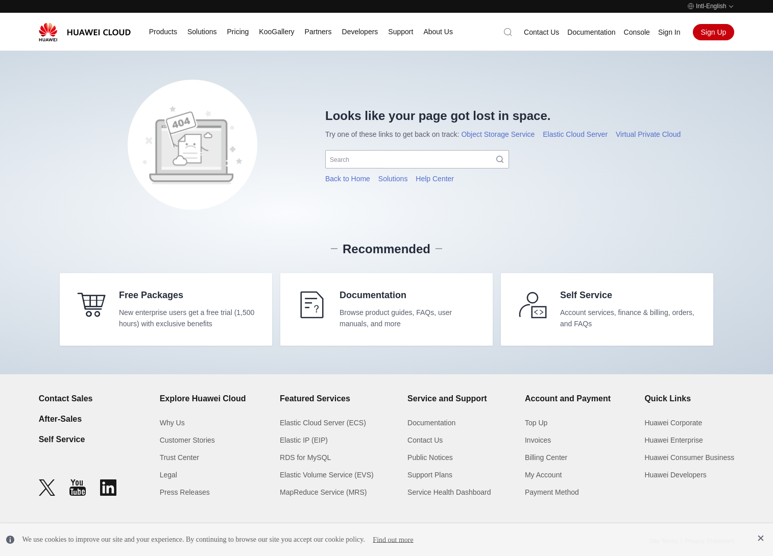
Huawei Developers (675, 475)
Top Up (536, 423)
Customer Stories (187, 440)
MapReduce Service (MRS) (323, 492)
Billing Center (546, 457)
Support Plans (429, 475)
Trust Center (179, 457)
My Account (543, 475)
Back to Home (347, 179)
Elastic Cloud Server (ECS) (323, 423)
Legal (168, 475)
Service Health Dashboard (449, 492)
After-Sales (60, 419)
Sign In (669, 32)
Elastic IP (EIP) (304, 440)
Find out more (393, 539)
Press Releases (185, 492)
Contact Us (541, 32)
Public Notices (430, 457)
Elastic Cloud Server (575, 134)
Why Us (172, 423)
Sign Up (714, 32)
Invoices (538, 440)
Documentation (591, 32)
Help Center (435, 179)
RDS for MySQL (305, 457)
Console (637, 32)
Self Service (62, 439)
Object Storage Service (498, 134)
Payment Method (552, 492)
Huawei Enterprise (673, 440)
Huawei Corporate (673, 423)
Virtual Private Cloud (648, 134)
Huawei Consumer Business (689, 457)
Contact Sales (66, 398)
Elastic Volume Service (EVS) (327, 475)
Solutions (393, 179)
